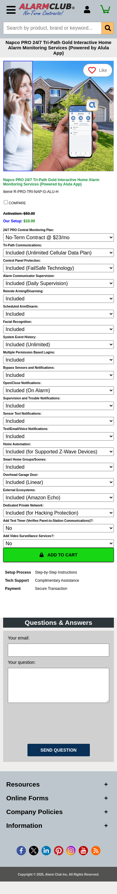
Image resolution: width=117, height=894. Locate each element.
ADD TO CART (59, 554)
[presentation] (58, 728)
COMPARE (15, 202)
